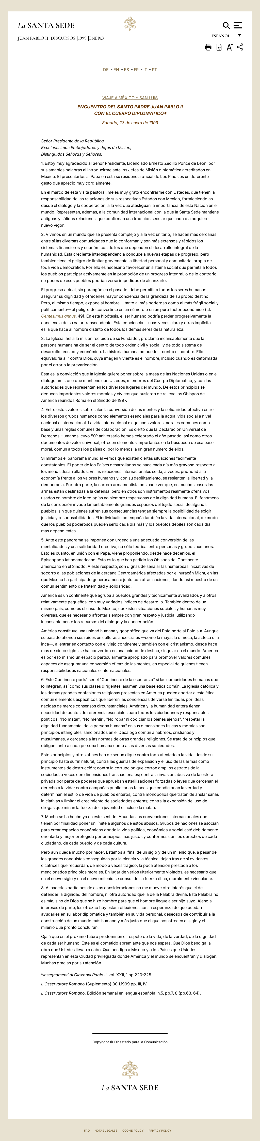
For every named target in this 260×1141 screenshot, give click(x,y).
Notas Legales (106, 1130)
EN (116, 69)
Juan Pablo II (33, 38)
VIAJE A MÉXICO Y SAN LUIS (130, 97)
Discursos (63, 38)
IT (145, 69)
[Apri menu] (237, 25)
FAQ (87, 1130)
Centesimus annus (58, 316)
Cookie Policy (132, 1130)
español (223, 37)
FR (136, 69)
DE (106, 69)
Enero (96, 38)
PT (154, 69)
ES (126, 69)
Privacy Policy (160, 1130)
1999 (83, 38)
